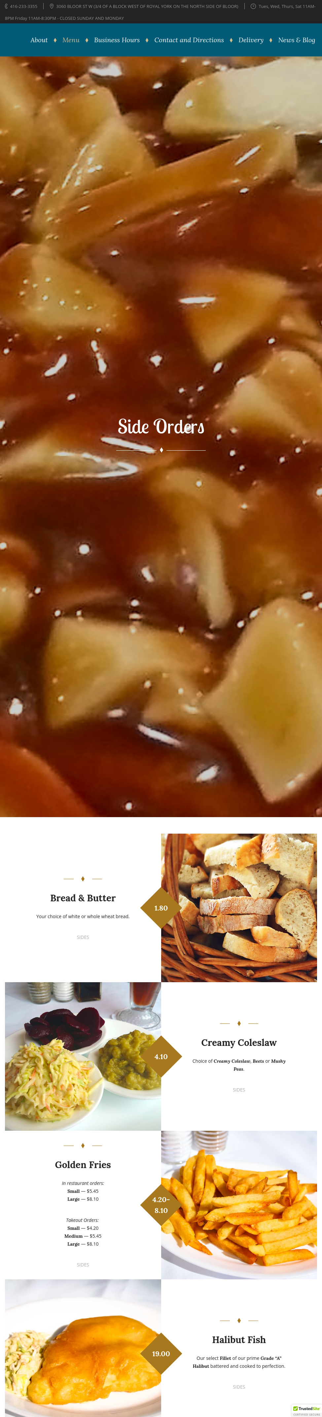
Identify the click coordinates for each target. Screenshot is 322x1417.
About (39, 40)
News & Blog (296, 40)
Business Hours (117, 40)
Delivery (251, 40)
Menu (71, 40)
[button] (307, 1410)
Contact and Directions (189, 40)
